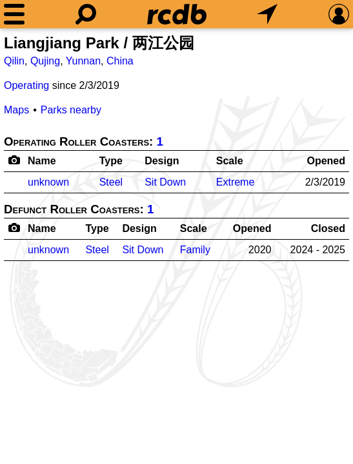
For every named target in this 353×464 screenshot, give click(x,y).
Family (195, 249)
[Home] (177, 14)
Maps (16, 109)
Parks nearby (71, 109)
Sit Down (165, 182)
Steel (111, 182)
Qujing (45, 60)
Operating (26, 85)
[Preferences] (338, 14)
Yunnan (83, 60)
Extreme (235, 182)
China (120, 60)
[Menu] (14, 14)
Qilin (14, 60)
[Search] (86, 14)
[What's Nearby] (267, 14)
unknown (48, 182)
